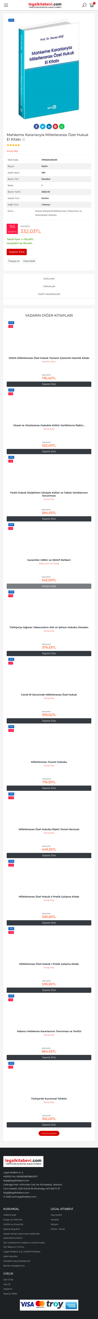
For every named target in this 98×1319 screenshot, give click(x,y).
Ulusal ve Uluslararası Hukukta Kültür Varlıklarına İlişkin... (49, 425)
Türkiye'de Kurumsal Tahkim (49, 1098)
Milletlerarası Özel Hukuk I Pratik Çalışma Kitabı (49, 964)
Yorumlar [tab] (49, 286)
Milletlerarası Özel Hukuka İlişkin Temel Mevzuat (49, 829)
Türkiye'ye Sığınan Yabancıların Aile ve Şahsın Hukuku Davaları (49, 627)
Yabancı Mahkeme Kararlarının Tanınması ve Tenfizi (49, 1031)
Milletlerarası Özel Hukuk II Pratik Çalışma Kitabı (49, 896)
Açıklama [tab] (49, 278)
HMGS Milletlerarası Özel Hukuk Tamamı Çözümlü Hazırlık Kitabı (49, 358)
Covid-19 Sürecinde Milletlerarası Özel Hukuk (49, 694)
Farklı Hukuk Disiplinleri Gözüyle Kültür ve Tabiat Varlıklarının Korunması (49, 494)
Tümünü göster (49, 1133)
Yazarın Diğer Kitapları (49, 315)
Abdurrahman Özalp (49, 563)
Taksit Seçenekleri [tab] (49, 294)
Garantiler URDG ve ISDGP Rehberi (49, 560)
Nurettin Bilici (49, 361)
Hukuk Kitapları (43, 211)
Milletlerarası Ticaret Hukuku (49, 762)
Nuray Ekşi (49, 429)
